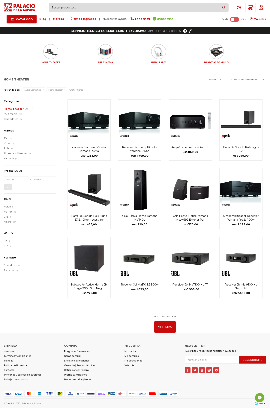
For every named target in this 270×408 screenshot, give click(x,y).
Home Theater (55, 90)
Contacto (9, 370)
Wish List (129, 365)
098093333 (165, 19)
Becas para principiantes (77, 379)
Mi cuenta (130, 351)
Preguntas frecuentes (76, 351)
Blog (42, 19)
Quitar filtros (76, 89)
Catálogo (24, 19)
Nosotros (9, 351)
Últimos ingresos (83, 19)
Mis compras (131, 356)
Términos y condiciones (17, 356)
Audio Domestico (32, 90)
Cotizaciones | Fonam (76, 370)
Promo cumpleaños (75, 374)
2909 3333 (142, 19)
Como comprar (72, 356)
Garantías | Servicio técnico (79, 365)
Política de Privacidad (16, 365)
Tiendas (259, 19)
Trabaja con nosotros (16, 379)
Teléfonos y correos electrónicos (22, 374)
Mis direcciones (133, 360)
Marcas (58, 19)
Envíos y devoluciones (76, 360)
